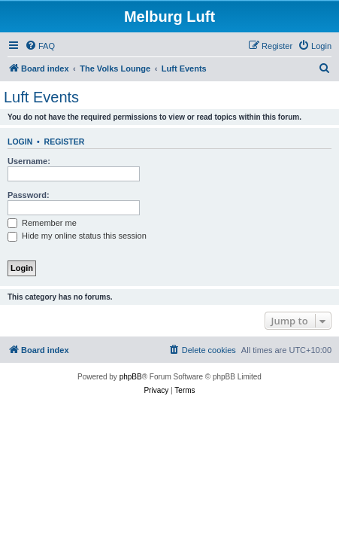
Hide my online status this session (77, 235)
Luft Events (41, 97)
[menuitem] (40, 46)
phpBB (131, 377)
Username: (29, 161)
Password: (29, 194)
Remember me (42, 222)
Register (64, 141)
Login (20, 141)
